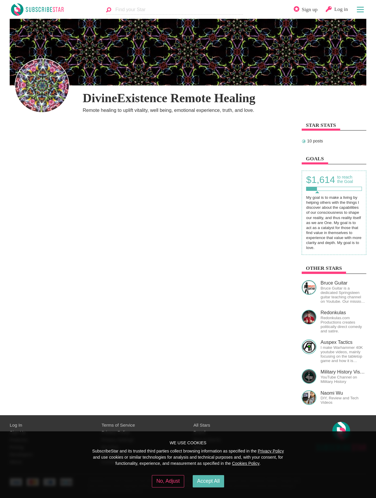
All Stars (202, 425)
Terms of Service (118, 425)
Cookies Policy (246, 463)
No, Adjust (168, 481)
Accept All (208, 481)
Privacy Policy (271, 451)
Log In (16, 425)
